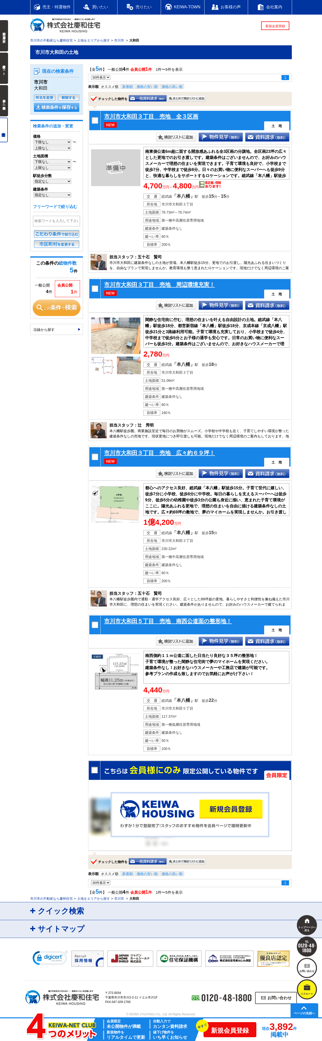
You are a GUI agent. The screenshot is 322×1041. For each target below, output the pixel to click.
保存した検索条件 (4, 100)
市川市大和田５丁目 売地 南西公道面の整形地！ (168, 621)
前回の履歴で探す (4, 35)
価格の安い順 (147, 87)
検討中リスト (4, 68)
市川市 (119, 40)
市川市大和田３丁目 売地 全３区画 (151, 116)
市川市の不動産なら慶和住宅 (51, 40)
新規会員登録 (275, 26)
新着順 (127, 87)
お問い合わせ (279, 998)
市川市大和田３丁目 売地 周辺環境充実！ (159, 285)
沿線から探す (44, 330)
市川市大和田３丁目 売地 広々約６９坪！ (159, 453)
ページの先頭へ (304, 1013)
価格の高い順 (172, 87)
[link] (50, 959)
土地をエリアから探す (93, 40)
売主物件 (4, 130)
